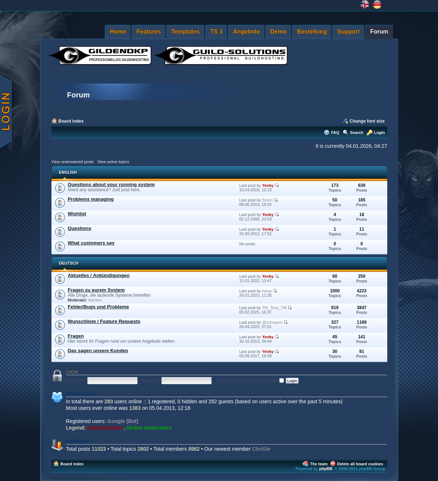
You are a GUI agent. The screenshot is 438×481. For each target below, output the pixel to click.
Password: (150, 380)
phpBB (326, 468)
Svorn (267, 200)
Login (379, 132)
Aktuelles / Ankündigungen (99, 275)
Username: (76, 380)
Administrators (105, 428)
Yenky (268, 185)
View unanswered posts (72, 161)
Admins (95, 300)
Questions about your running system (111, 184)
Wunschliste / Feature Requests (104, 321)
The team (318, 464)
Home (118, 31)
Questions (79, 228)
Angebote (246, 31)
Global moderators (149, 428)
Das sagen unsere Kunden (98, 350)
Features (149, 31)
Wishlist (77, 213)
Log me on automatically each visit (250, 380)
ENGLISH (68, 172)
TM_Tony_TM (274, 307)
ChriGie (261, 449)
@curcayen (272, 322)
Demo (278, 31)
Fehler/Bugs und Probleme (98, 306)
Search (357, 132)
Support (348, 31)
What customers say (91, 243)
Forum (379, 31)
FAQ (335, 132)
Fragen (76, 336)
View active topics (113, 161)
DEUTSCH (68, 263)
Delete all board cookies (360, 464)
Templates (185, 31)
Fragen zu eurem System (96, 290)
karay (267, 291)
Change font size (367, 121)
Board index (71, 121)
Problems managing (91, 199)
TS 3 (216, 31)
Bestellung (312, 31)
